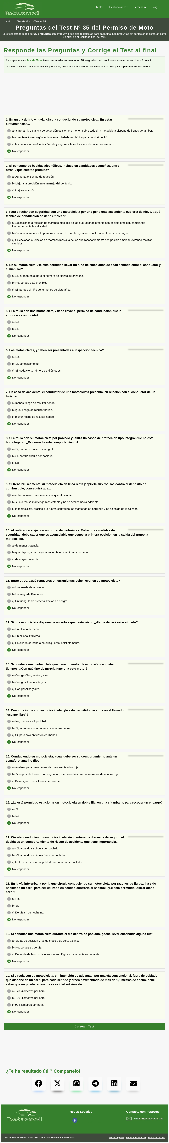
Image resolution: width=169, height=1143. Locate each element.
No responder (18, 151)
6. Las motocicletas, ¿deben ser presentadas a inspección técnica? (55, 350)
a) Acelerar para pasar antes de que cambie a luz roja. (43, 767)
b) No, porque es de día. (24, 947)
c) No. (13, 463)
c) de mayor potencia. (23, 559)
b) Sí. (13, 329)
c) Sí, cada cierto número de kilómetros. (34, 370)
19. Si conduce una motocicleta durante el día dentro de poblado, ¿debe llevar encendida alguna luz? (79, 934)
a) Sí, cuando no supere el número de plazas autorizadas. (45, 276)
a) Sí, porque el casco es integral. (30, 449)
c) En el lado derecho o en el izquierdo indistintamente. (43, 643)
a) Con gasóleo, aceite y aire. (27, 675)
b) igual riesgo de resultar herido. (30, 410)
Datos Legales (116, 1137)
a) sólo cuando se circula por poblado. (33, 848)
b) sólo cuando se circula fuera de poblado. (36, 855)
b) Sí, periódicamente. (23, 364)
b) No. (13, 816)
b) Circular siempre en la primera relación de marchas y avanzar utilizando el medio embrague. (68, 233)
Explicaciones (117, 7)
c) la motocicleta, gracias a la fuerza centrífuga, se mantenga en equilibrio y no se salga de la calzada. (72, 509)
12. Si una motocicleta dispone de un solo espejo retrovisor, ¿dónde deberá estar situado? (72, 622)
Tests (99, 7)
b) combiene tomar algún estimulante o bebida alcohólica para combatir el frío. (58, 137)
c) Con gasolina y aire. (23, 689)
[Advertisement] (84, 95)
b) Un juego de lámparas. (25, 594)
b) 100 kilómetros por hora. (26, 998)
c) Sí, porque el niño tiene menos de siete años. (39, 289)
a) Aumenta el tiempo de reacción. (30, 176)
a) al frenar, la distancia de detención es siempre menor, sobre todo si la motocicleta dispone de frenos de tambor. (80, 130)
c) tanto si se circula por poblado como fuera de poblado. (44, 862)
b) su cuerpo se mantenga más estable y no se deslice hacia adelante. (53, 502)
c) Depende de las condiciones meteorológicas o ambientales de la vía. (53, 954)
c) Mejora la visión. (21, 190)
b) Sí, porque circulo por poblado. (30, 456)
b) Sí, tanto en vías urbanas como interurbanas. (39, 728)
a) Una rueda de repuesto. (26, 587)
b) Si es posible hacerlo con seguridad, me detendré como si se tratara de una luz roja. (63, 774)
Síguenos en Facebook (89, 1122)
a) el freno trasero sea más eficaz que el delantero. (41, 495)
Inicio (8, 21)
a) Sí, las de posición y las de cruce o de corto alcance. (43, 941)
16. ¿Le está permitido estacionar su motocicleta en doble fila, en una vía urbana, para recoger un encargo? (84, 802)
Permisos (139, 7)
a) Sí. (13, 809)
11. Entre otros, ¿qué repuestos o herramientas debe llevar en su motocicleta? (63, 580)
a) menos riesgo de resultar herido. (31, 403)
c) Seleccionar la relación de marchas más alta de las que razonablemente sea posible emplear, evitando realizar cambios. (79, 241)
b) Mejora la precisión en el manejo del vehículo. (39, 183)
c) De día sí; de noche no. (25, 912)
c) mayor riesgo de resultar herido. (31, 417)
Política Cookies (156, 1137)
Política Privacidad (136, 1137)
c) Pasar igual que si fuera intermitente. (34, 781)
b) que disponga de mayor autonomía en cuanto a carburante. (48, 552)
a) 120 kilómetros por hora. (26, 991)
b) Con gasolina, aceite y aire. (28, 682)
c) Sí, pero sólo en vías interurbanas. (32, 735)
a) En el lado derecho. (23, 629)
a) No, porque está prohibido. (27, 721)
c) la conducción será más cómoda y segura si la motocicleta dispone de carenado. (61, 144)
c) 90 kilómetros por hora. (25, 1005)
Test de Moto (24, 21)
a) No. (13, 322)
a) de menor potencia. (23, 545)
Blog (154, 7)
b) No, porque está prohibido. (27, 282)
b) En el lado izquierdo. (24, 636)
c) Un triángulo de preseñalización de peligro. (37, 601)
